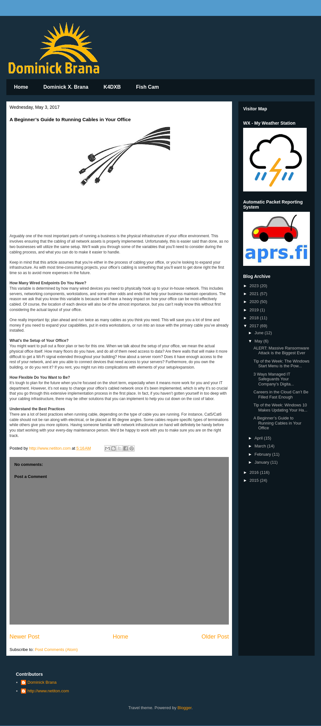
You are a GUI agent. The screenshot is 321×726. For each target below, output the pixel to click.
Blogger (185, 707)
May (259, 341)
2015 (254, 480)
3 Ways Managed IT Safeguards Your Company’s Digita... (273, 379)
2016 (254, 472)
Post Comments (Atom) (56, 649)
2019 (254, 310)
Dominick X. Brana (65, 87)
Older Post (215, 636)
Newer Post (24, 636)
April (259, 438)
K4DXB (112, 87)
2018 (254, 317)
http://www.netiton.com (48, 690)
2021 (254, 293)
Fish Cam (147, 87)
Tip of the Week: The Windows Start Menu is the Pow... (281, 364)
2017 (254, 325)
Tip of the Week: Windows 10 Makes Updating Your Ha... (280, 407)
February (263, 454)
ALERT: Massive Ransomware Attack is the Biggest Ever (281, 351)
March (261, 446)
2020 (254, 301)
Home (21, 87)
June (260, 332)
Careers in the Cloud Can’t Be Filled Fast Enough (280, 394)
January (262, 462)
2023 (254, 285)
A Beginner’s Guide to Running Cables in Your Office (277, 423)
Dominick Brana (42, 682)
